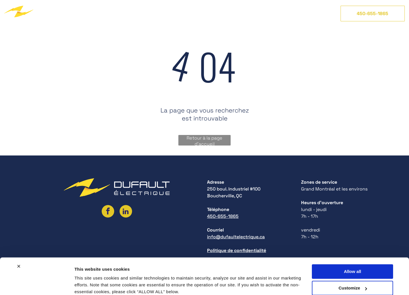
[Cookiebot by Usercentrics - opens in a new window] (37, 284)
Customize (353, 264)
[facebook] (108, 212)
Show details (87, 283)
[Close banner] (18, 243)
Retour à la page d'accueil (204, 140)
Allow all (352, 247)
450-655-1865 (223, 216)
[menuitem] (89, 13)
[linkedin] (126, 212)
